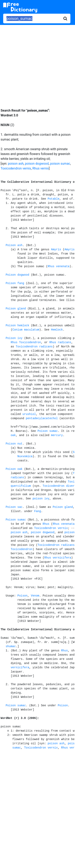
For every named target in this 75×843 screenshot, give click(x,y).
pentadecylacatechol (42, 418)
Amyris (56, 249)
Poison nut (14, 443)
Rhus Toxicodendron (26, 342)
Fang (37, 511)
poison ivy (41, 498)
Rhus (46, 524)
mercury (57, 435)
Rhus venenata (58, 266)
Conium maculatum (25, 329)
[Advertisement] (37, 63)
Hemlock (57, 329)
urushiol (29, 414)
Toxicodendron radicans (34, 346)
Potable (53, 198)
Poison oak (14, 469)
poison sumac (60, 163)
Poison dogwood (17, 274)
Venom (35, 595)
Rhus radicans (60, 342)
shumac (11, 646)
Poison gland (16, 308)
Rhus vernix (40, 168)
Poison (22, 595)
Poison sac (14, 507)
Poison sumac (48, 431)
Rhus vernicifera (57, 557)
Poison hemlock (17, 325)
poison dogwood (37, 163)
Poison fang (15, 283)
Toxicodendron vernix (16, 168)
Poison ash (14, 245)
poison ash (16, 163)
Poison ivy (14, 338)
